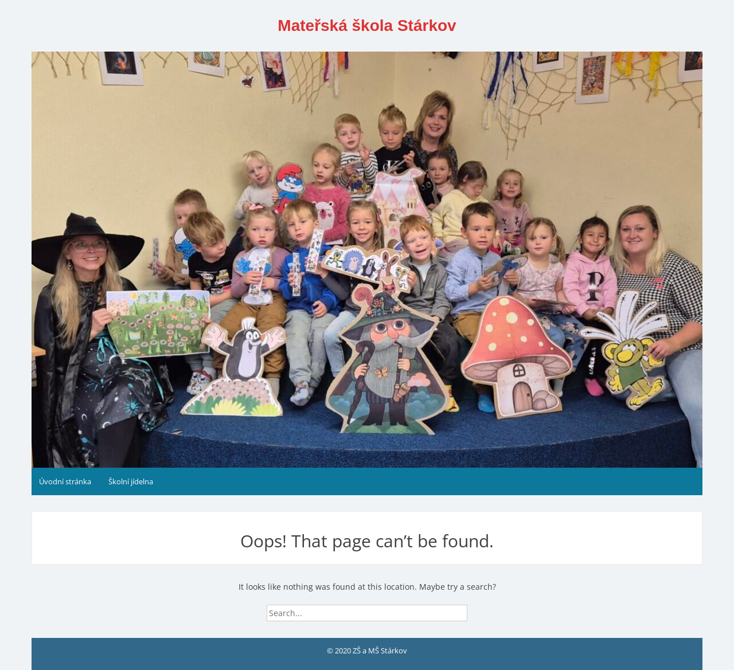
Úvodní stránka (65, 481)
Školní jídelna (130, 481)
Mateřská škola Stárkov (367, 25)
